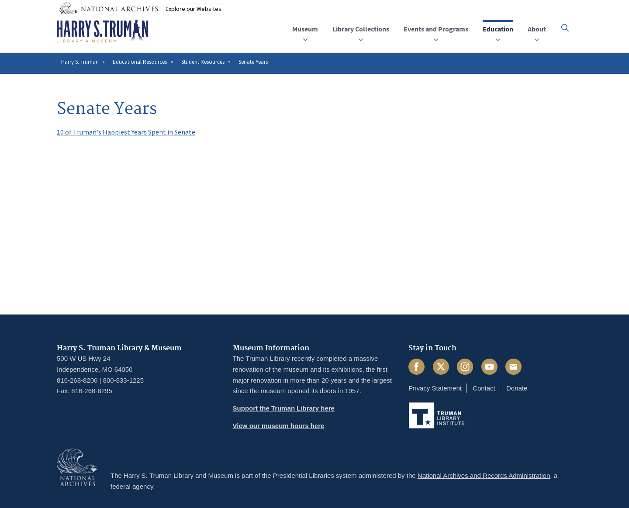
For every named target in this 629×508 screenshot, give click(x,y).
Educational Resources (140, 62)
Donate (516, 388)
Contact (484, 388)
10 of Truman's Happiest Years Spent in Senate (126, 132)
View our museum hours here (279, 425)
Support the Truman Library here (284, 408)
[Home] (102, 31)
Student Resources (203, 62)
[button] (565, 27)
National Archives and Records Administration (484, 475)
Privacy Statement (435, 388)
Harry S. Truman (80, 62)
